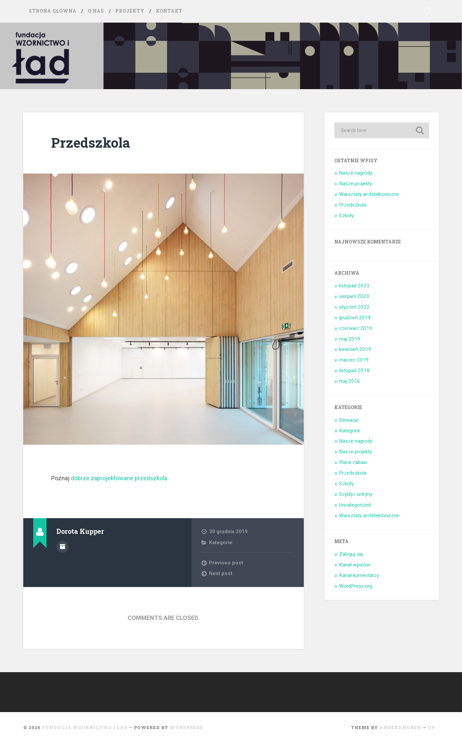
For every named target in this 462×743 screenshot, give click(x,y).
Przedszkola (90, 142)
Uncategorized (355, 505)
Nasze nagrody (355, 173)
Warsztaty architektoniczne (369, 194)
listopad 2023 (354, 286)
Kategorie (220, 542)
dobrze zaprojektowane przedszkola (119, 478)
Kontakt (169, 11)
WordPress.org (355, 586)
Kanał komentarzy (359, 575)
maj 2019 (349, 339)
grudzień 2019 (355, 318)
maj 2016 (349, 381)
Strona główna (52, 11)
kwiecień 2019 (355, 349)
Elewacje (349, 420)
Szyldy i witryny (355, 494)
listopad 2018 (354, 370)
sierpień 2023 (354, 296)
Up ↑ (433, 727)
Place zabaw (353, 462)
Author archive (62, 547)
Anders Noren (400, 727)
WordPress (186, 727)
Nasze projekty (355, 184)
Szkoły (346, 216)
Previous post (226, 563)
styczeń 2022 (354, 307)
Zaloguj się (351, 554)
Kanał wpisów (354, 565)
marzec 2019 (354, 360)
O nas (96, 11)
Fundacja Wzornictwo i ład (85, 727)
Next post (220, 573)
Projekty (130, 11)
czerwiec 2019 (355, 328)
